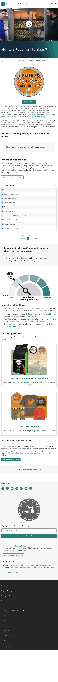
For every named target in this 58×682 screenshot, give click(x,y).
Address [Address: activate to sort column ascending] (17, 186)
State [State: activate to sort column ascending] (35, 186)
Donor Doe (16, 415)
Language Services (10, 678)
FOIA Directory (9, 668)
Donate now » (29, 102)
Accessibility (8, 658)
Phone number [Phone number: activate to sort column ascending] (51, 186)
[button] (29, 147)
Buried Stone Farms (7, 192)
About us (10, 60)
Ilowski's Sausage (5, 251)
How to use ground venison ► (29, 501)
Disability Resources (10, 663)
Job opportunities (11, 604)
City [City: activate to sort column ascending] (26, 186)
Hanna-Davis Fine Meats (7, 244)
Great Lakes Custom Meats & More (7, 237)
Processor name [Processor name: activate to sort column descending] (6, 186)
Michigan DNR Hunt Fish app (34, 117)
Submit (29, 568)
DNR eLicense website (34, 114)
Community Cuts (6, 216)
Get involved (21, 60)
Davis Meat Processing (6, 222)
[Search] (52, 3)
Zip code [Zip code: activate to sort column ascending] (42, 186)
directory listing (20, 578)
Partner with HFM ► (11, 491)
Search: (12, 177)
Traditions (27, 415)
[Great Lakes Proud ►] (29, 442)
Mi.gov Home (8, 648)
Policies (6, 653)
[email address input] (29, 562)
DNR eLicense (31, 346)
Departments (8, 673)
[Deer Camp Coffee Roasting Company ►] (29, 394)
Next (36, 270)
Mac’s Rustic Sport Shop (7, 259)
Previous (22, 270)
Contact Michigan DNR (13, 587)
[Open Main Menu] (56, 3)
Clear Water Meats (6, 208)
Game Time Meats (6, 230)
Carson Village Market (7, 200)
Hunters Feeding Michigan (37, 60)
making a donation (12, 358)
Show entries (10, 173)
